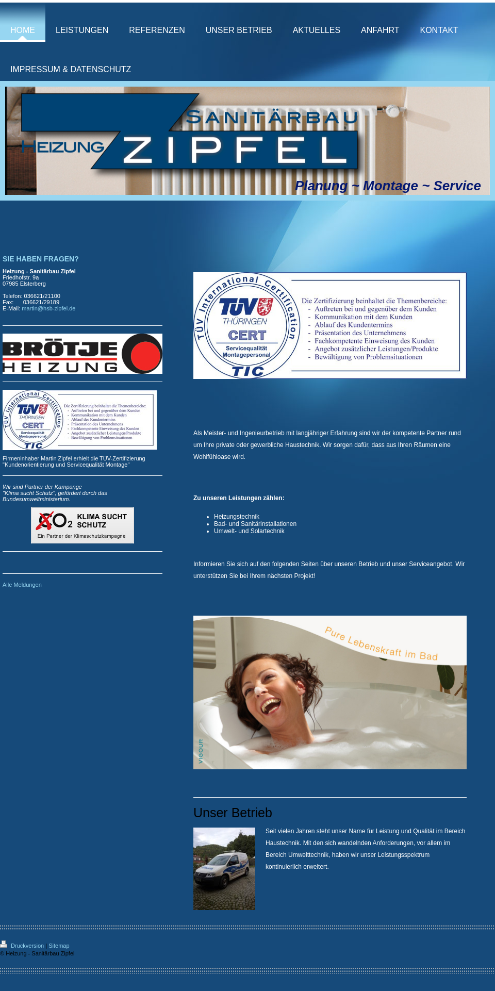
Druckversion (22, 946)
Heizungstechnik (236, 516)
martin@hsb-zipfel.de (48, 308)
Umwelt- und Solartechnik (249, 531)
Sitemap (58, 946)
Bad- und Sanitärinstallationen (255, 523)
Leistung (387, 831)
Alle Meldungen (22, 585)
